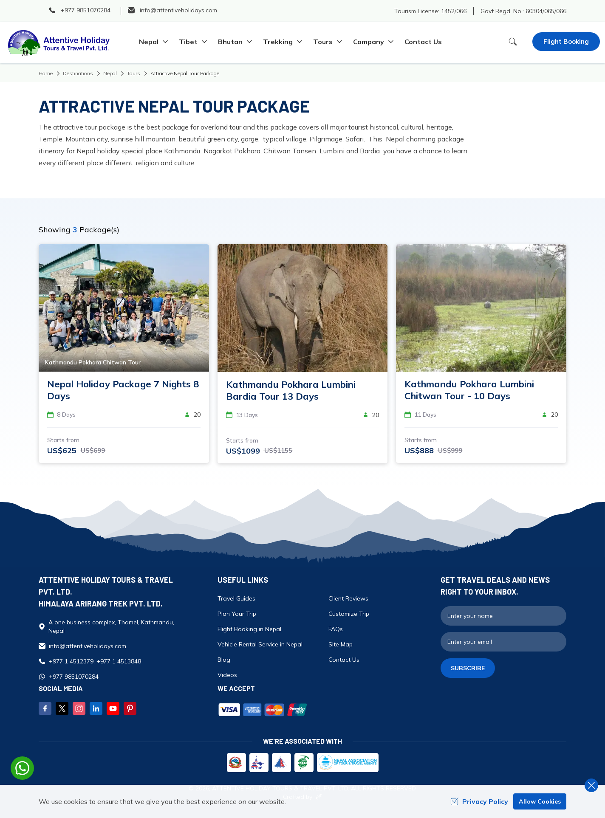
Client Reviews (348, 598)
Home (46, 73)
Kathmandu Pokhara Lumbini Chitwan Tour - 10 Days (469, 390)
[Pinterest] (130, 708)
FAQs (335, 629)
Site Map (340, 644)
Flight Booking (566, 41)
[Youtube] (113, 708)
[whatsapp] (22, 768)
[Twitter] (62, 708)
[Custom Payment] (325, 710)
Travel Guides (236, 598)
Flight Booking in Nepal (249, 629)
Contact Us (423, 41)
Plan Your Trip (237, 614)
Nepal (110, 73)
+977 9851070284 (74, 676)
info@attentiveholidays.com (87, 646)
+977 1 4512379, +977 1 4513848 (95, 661)
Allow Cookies (540, 801)
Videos (227, 675)
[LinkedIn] (96, 708)
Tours (133, 73)
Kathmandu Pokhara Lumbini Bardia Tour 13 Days (291, 390)
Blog (224, 659)
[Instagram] (79, 708)
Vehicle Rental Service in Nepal (260, 644)
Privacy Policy (479, 801)
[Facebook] (45, 708)
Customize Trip (348, 614)
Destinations (78, 73)
